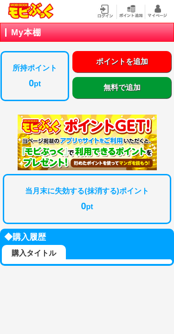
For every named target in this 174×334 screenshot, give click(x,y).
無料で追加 (122, 87)
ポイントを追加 (122, 61)
